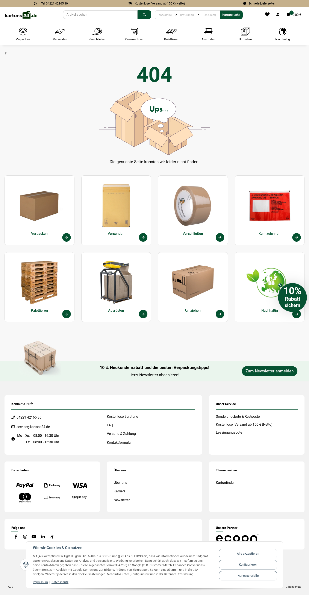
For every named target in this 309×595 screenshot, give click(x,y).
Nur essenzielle (248, 575)
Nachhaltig (269, 310)
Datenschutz (60, 582)
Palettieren (39, 310)
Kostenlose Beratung (122, 416)
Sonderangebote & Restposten (239, 416)
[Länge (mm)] (165, 15)
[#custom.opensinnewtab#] (237, 538)
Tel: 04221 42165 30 (54, 3)
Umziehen (193, 310)
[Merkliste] (267, 15)
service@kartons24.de (33, 427)
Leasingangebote (229, 432)
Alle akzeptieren (248, 553)
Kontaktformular (119, 442)
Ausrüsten (116, 310)
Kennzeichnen (269, 234)
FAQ (110, 425)
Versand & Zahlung (121, 434)
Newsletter (122, 500)
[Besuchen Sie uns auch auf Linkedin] (43, 537)
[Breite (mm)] (187, 15)
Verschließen (193, 234)
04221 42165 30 (29, 417)
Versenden (116, 234)
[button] (278, 15)
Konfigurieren (248, 564)
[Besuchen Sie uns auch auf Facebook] (16, 537)
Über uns (120, 483)
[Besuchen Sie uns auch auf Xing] (52, 537)
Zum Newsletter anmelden (269, 371)
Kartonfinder (225, 483)
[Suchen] (100, 14)
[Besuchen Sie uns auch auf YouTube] (34, 537)
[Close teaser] (280, 285)
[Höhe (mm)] (210, 15)
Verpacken (39, 234)
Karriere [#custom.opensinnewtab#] (119, 491)
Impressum (40, 582)
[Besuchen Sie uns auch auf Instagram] (25, 537)
